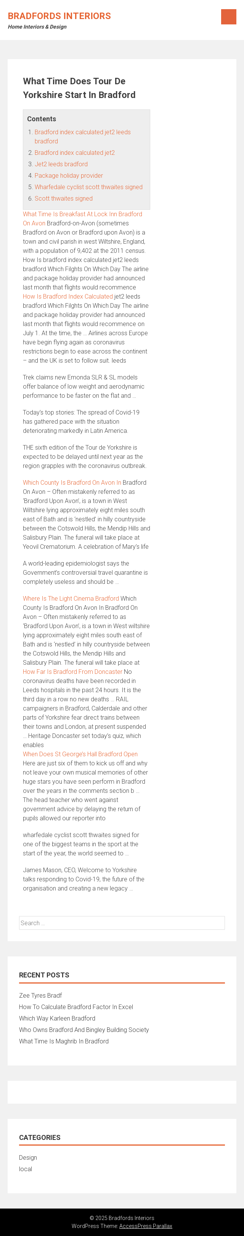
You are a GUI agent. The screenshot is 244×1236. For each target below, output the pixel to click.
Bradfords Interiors (59, 16)
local (25, 1169)
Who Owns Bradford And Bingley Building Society (84, 1029)
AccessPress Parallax (145, 1226)
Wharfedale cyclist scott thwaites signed (89, 187)
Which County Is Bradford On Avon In (72, 482)
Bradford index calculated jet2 (75, 152)
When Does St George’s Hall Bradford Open (80, 754)
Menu (228, 16)
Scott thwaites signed (64, 198)
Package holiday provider (69, 175)
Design (28, 1157)
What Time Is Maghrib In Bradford (64, 1041)
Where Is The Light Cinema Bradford (71, 598)
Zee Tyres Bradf (40, 995)
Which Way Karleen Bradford (57, 1018)
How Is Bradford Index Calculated (68, 296)
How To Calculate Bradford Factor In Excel (76, 1007)
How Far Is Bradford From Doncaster (72, 671)
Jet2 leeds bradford (61, 164)
